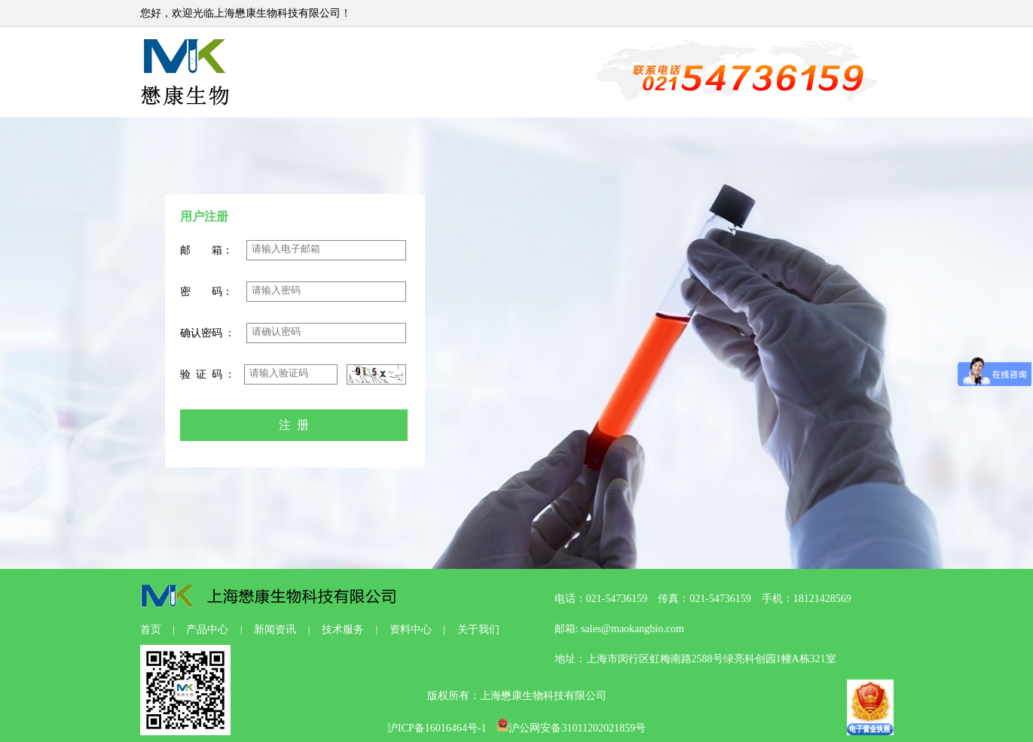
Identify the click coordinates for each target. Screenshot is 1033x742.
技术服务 (343, 629)
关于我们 (478, 629)
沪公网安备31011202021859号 (571, 728)
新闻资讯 (275, 629)
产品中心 (207, 629)
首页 (150, 629)
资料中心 (411, 629)
